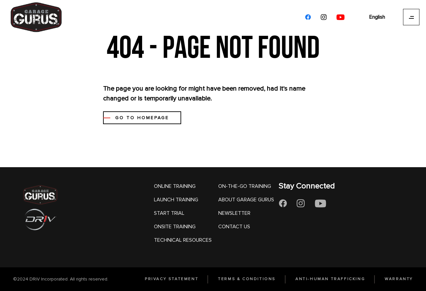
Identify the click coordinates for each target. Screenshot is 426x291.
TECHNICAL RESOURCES (183, 240)
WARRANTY (399, 279)
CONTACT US (234, 226)
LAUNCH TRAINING (176, 199)
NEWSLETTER (234, 213)
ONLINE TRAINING (175, 186)
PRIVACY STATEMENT (171, 279)
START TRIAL (169, 213)
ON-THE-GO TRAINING (244, 186)
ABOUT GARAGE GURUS (246, 199)
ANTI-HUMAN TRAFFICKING (330, 279)
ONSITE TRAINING (175, 226)
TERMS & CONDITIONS (247, 279)
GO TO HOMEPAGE (142, 118)
